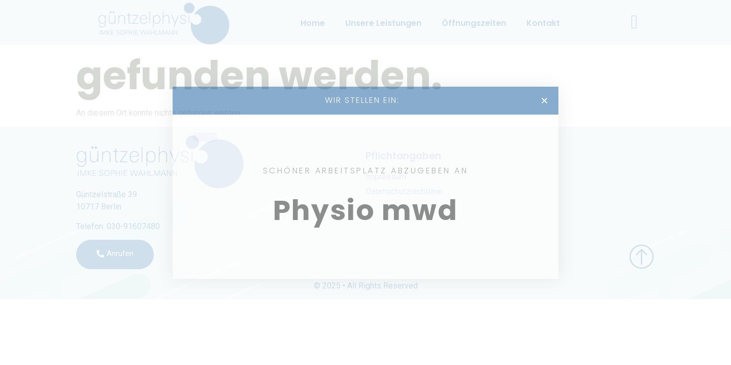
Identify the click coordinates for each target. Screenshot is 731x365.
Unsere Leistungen (383, 23)
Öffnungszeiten (474, 23)
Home (313, 23)
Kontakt (543, 23)
